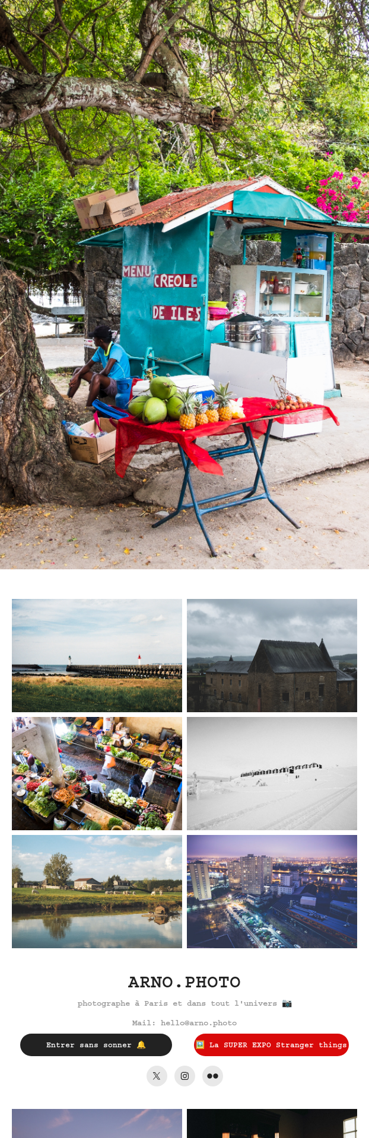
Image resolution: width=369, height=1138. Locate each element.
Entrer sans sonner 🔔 (96, 1045)
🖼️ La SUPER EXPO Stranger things (271, 1045)
